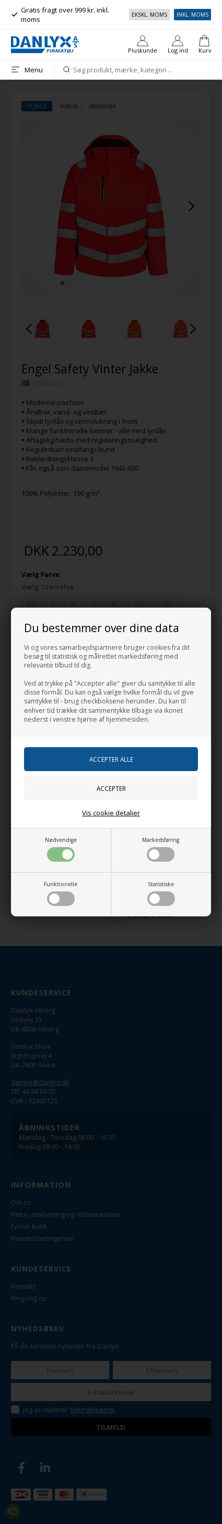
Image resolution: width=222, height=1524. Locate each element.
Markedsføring (160, 849)
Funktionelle (60, 893)
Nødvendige (61, 849)
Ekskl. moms (149, 14)
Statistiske (161, 893)
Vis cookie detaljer (111, 812)
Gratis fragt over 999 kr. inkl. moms (60, 14)
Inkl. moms (192, 14)
